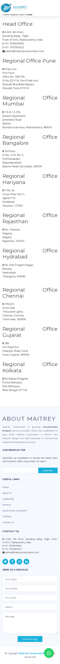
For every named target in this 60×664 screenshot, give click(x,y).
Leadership (8, 498)
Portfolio (7, 516)
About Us (7, 492)
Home (5, 487)
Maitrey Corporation (31, 653)
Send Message (30, 639)
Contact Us (8, 522)
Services (6, 504)
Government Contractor (14, 510)
